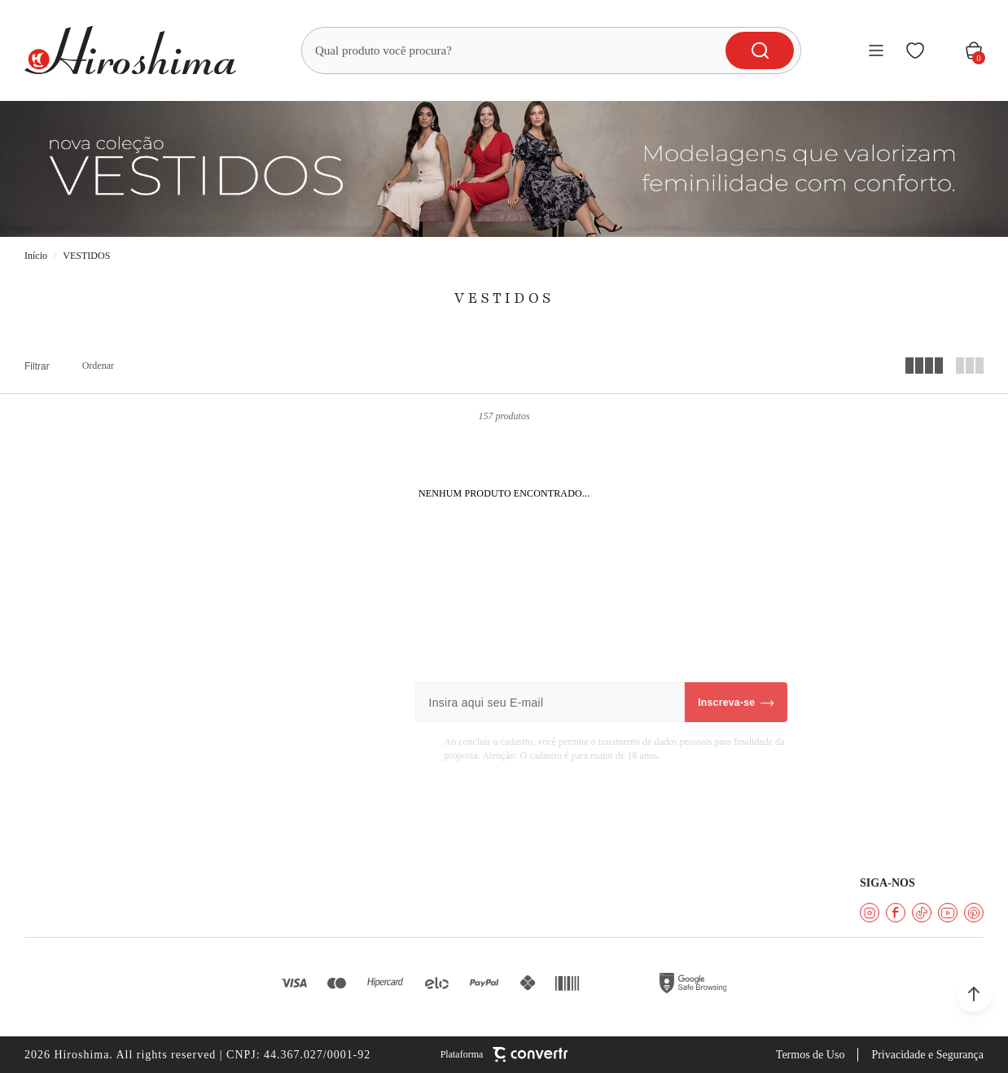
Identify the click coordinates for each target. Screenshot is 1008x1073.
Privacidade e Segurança (927, 1055)
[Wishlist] (915, 50)
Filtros (37, 366)
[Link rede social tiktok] (921, 912)
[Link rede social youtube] (948, 912)
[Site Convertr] (504, 1054)
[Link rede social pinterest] (974, 912)
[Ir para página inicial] (35, 256)
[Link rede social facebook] (895, 912)
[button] (974, 994)
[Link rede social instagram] (869, 912)
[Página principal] (130, 50)
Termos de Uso (810, 1055)
